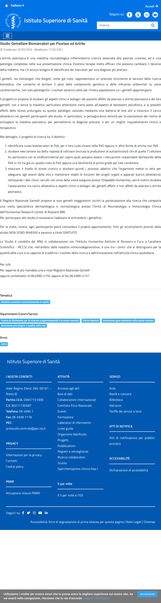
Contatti (11, 533)
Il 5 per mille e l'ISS (70, 568)
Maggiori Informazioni (96, 598)
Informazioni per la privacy (24, 528)
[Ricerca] (122, 25)
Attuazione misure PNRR (23, 566)
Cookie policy (15, 539)
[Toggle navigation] (7, 36)
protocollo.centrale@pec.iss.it (26, 501)
